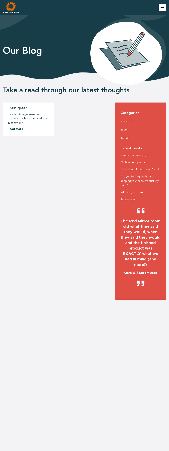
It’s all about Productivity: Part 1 (140, 169)
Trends (125, 138)
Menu (162, 7)
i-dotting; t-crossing (132, 192)
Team (124, 129)
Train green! (18, 108)
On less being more (133, 162)
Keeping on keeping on (135, 155)
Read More (15, 129)
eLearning (127, 121)
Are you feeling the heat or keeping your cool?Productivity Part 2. (140, 181)
